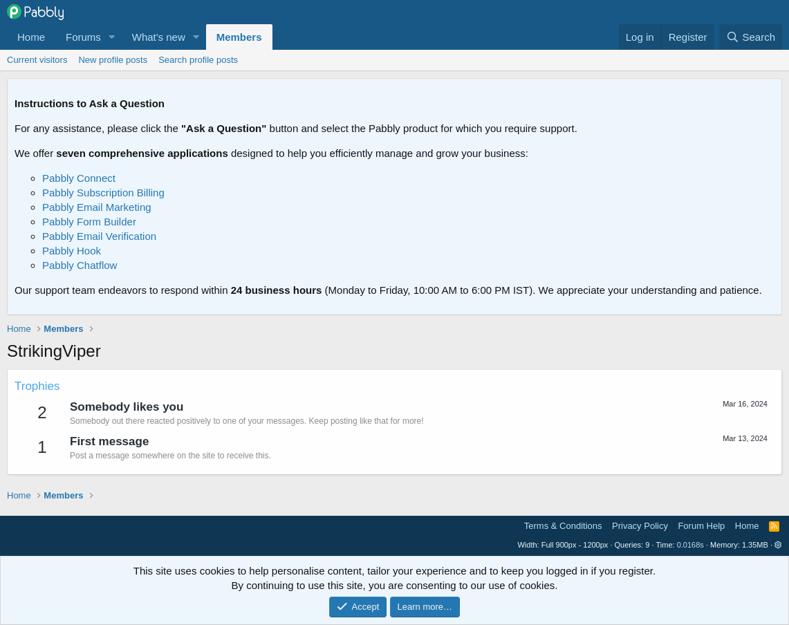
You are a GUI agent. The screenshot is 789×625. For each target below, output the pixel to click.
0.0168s (690, 545)
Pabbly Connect (78, 178)
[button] (112, 37)
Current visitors (37, 60)
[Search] (750, 37)
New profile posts (112, 60)
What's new (158, 37)
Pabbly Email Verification (99, 236)
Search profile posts (198, 60)
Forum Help (701, 526)
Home (31, 37)
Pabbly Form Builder (89, 221)
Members (239, 37)
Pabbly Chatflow (79, 265)
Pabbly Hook (71, 250)
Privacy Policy (640, 526)
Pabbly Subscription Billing (103, 192)
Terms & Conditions (563, 526)
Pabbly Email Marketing (96, 207)
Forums (83, 37)
